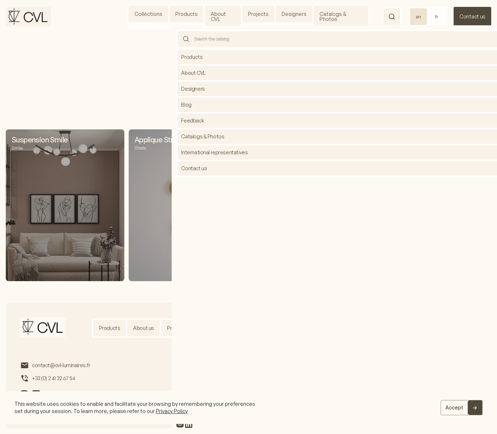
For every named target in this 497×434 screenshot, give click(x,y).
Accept (454, 407)
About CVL (218, 16)
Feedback (406, 328)
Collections (148, 14)
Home (238, 51)
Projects (258, 14)
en (418, 17)
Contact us (472, 16)
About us (143, 328)
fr (436, 17)
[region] (248, 407)
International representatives (348, 328)
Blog (297, 328)
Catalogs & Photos (333, 16)
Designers (294, 14)
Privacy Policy (172, 411)
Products (186, 14)
